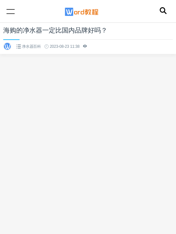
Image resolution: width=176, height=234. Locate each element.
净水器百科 (31, 46)
